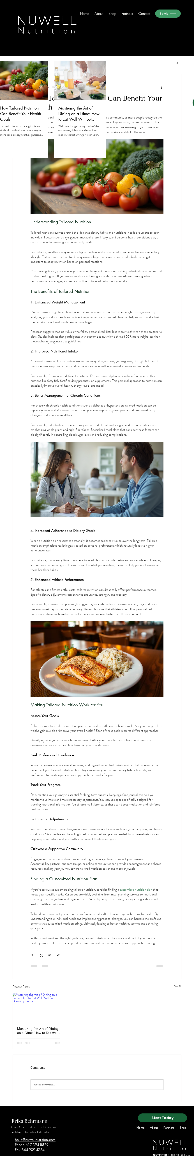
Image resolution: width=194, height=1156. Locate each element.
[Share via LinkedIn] (50, 955)
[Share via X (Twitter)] (41, 955)
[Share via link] (58, 955)
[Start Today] (162, 1117)
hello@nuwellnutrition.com (35, 1139)
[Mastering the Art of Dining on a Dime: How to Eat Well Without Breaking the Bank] (39, 1007)
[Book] (168, 14)
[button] (177, 62)
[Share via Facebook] (32, 955)
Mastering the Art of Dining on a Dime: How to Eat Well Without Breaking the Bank (38, 1031)
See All (177, 986)
